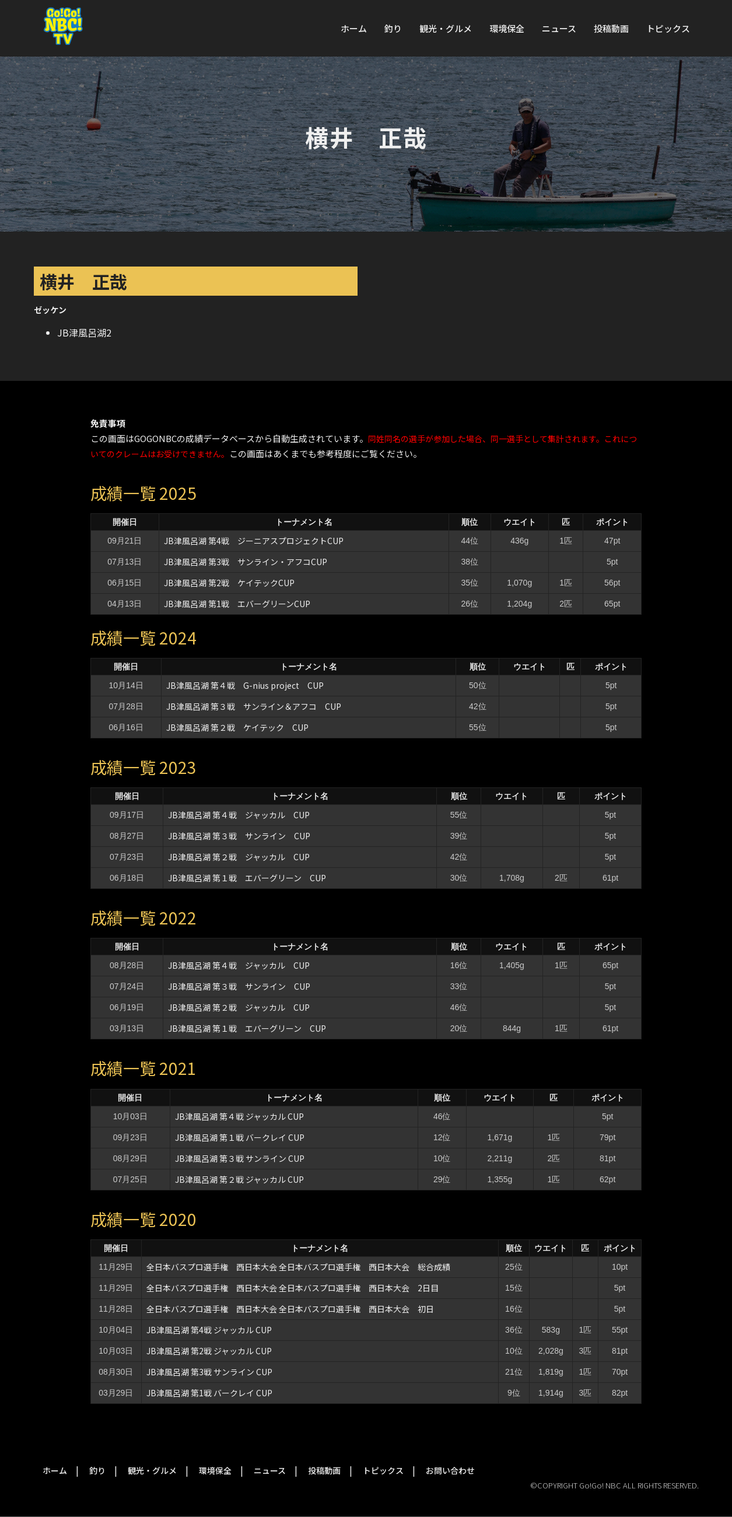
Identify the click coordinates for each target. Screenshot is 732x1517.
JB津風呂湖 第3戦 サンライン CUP (209, 1372)
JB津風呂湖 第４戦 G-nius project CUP (245, 685)
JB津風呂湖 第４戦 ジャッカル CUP (239, 815)
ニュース (559, 28)
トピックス (668, 28)
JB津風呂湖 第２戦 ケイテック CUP (237, 727)
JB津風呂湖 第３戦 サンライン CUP (239, 836)
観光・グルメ (445, 28)
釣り (393, 28)
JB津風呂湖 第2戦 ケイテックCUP (229, 582)
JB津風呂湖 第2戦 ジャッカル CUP (209, 1351)
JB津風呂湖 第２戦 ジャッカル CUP (239, 857)
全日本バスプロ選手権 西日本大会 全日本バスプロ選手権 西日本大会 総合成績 (298, 1267)
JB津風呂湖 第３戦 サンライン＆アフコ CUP (253, 706)
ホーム (354, 28)
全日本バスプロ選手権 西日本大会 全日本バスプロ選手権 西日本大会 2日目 (292, 1288)
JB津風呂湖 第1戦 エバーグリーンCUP (237, 603)
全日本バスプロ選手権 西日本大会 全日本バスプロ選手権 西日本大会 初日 (290, 1309)
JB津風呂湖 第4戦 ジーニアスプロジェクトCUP (254, 540)
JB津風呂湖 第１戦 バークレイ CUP (239, 1137)
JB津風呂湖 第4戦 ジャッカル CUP (209, 1330)
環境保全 (506, 28)
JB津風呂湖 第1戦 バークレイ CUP (209, 1393)
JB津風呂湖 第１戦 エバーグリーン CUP (247, 878)
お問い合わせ (450, 1470)
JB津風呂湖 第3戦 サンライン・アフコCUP (245, 561)
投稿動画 (611, 28)
